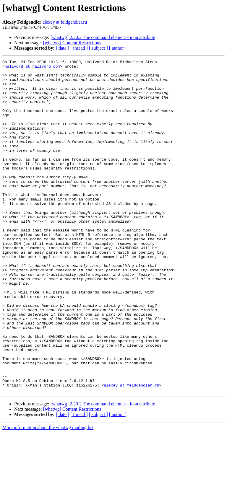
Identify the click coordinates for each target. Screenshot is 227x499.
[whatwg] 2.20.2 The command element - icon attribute (103, 37)
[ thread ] (79, 47)
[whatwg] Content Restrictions (72, 42)
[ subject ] (98, 47)
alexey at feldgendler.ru (65, 22)
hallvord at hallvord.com (32, 68)
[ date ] (62, 47)
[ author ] (118, 47)
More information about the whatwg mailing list (47, 493)
